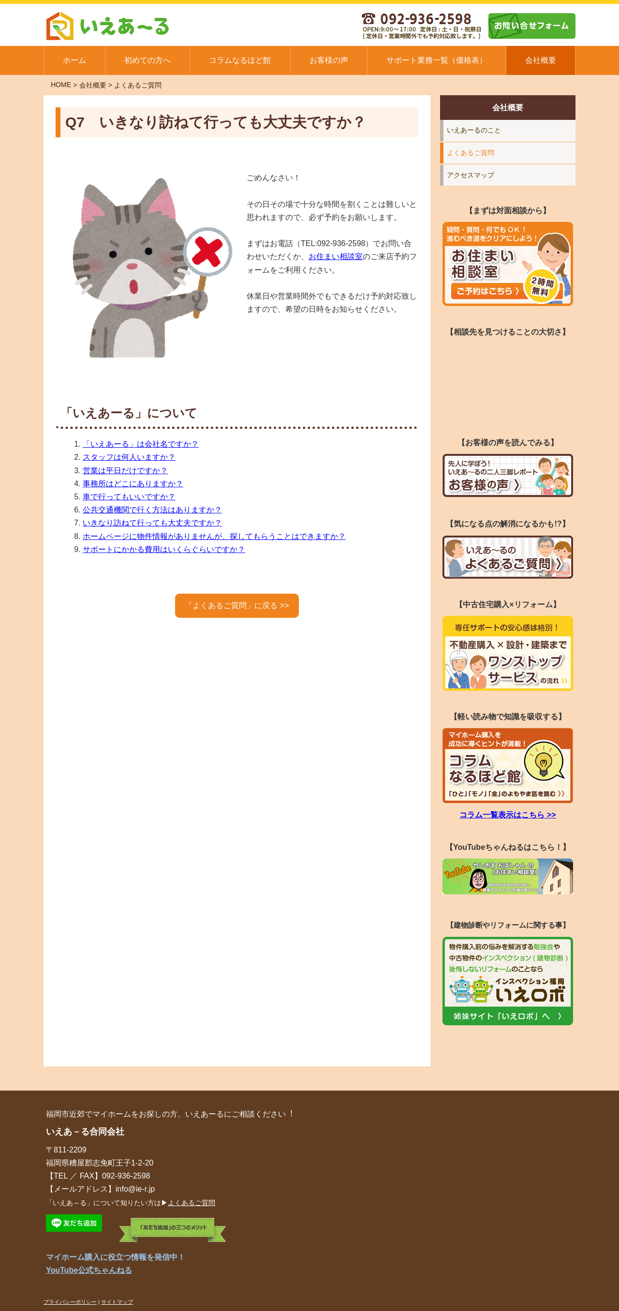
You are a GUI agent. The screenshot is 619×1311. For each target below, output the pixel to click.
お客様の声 (329, 60)
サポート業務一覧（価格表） (436, 60)
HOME (61, 84)
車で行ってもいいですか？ (129, 497)
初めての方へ (147, 60)
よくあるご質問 (138, 85)
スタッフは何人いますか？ (129, 457)
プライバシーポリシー (70, 1302)
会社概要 (540, 60)
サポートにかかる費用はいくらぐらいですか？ (164, 549)
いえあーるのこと (474, 130)
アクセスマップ (470, 175)
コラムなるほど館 (240, 60)
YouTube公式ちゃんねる (89, 1270)
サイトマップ (117, 1302)
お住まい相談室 (336, 256)
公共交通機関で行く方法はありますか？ (152, 510)
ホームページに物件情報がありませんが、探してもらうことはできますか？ (214, 536)
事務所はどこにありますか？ (133, 484)
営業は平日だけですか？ (125, 470)
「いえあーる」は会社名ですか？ (141, 444)
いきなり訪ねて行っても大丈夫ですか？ (152, 523)
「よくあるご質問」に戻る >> (237, 605)
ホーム (74, 60)
